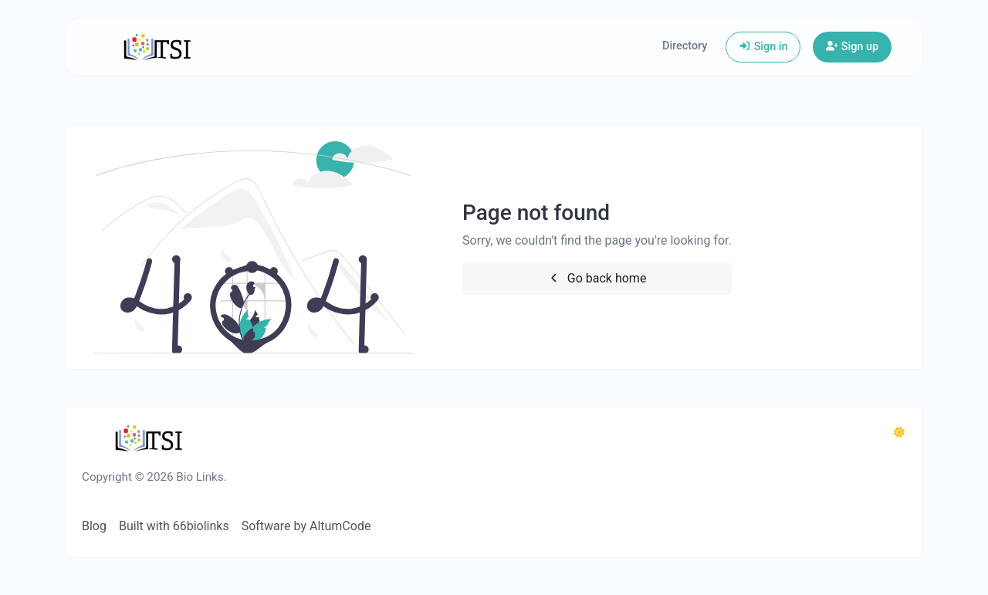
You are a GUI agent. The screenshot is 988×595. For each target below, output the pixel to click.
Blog (94, 526)
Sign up (852, 46)
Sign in (763, 46)
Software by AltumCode (306, 526)
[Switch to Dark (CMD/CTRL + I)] (899, 433)
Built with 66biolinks (174, 526)
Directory (684, 45)
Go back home (596, 278)
